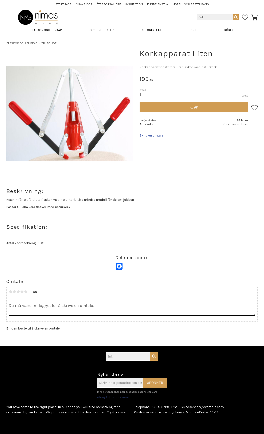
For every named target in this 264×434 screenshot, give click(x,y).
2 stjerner (14, 291)
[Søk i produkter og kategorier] (215, 17)
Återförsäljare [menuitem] (109, 4)
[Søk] (236, 17)
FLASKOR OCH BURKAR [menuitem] (46, 30)
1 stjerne (10, 291)
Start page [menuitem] (63, 4)
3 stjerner (18, 291)
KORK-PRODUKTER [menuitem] (101, 30)
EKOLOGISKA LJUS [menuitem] (152, 30)
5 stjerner (26, 291)
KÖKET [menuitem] (228, 30)
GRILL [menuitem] (194, 30)
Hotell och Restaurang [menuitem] (191, 4)
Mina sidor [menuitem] (84, 4)
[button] (245, 17)
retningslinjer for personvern (113, 397)
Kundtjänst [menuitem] (156, 4)
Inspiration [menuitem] (134, 4)
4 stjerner (22, 291)
